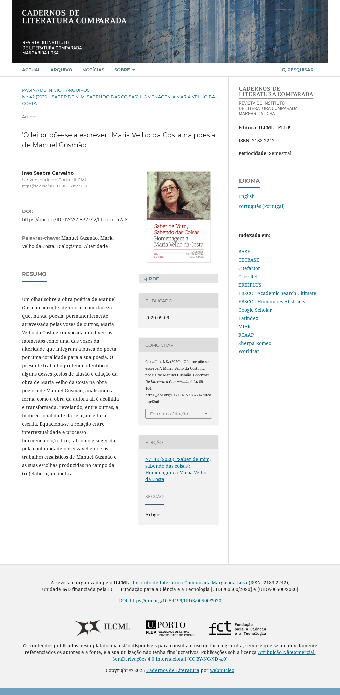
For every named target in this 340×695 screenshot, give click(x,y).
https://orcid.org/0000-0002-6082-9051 (54, 186)
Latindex (248, 318)
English (246, 196)
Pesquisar (298, 69)
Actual (31, 69)
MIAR (244, 326)
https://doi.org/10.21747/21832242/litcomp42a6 (75, 220)
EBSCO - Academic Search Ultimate (277, 293)
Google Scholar (255, 310)
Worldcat (248, 351)
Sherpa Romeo (254, 343)
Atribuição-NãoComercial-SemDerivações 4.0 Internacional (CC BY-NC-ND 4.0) (214, 655)
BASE (244, 251)
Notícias (93, 69)
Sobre (122, 69)
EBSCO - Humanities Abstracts (271, 301)
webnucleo (222, 670)
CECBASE (248, 260)
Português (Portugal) (261, 206)
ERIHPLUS (249, 285)
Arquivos (78, 90)
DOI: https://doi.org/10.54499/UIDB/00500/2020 (170, 600)
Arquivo (61, 69)
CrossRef (248, 276)
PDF (153, 278)
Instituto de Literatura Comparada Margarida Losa (191, 582)
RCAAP (246, 335)
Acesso (311, 9)
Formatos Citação (169, 413)
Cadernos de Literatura (172, 670)
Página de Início (42, 90)
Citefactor (249, 268)
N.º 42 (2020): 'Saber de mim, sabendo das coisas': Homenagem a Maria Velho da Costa (118, 100)
